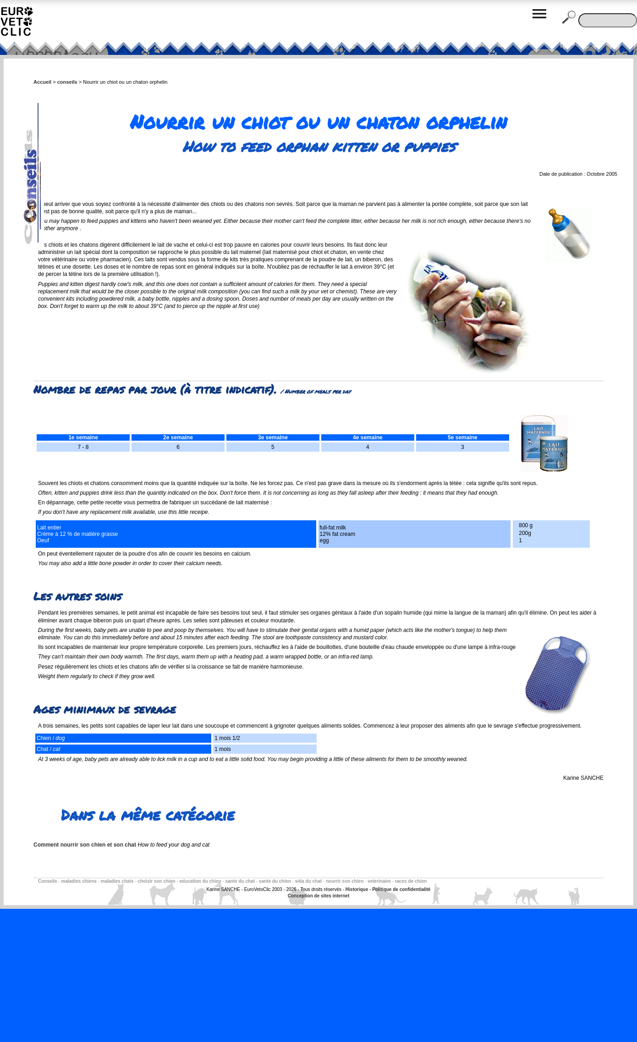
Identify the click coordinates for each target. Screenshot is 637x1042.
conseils (67, 82)
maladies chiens (79, 881)
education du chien (200, 881)
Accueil (42, 82)
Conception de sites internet (318, 895)
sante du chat (240, 881)
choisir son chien (156, 881)
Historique (357, 889)
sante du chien (275, 881)
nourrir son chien (344, 881)
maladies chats (117, 881)
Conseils (47, 881)
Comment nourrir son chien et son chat (84, 845)
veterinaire (379, 881)
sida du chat (308, 881)
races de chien (411, 881)
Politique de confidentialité (401, 889)
